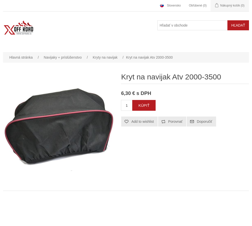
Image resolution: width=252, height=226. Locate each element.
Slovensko (174, 5)
